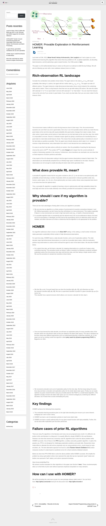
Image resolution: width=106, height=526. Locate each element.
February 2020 (10, 312)
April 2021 (9, 271)
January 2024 (10, 181)
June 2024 (9, 165)
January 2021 (10, 280)
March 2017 (9, 383)
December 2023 (10, 184)
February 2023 (10, 216)
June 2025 (9, 126)
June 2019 (9, 335)
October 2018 (10, 348)
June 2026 (9, 88)
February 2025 (10, 139)
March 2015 (9, 405)
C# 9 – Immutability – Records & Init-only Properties (47, 505)
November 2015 (10, 396)
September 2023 (10, 194)
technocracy (35, 41)
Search (8, 12)
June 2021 (9, 267)
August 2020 (9, 293)
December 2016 (10, 389)
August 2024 (9, 158)
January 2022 (10, 248)
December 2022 (10, 223)
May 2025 (9, 130)
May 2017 (9, 376)
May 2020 (9, 303)
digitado (40, 51)
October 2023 (10, 190)
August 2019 (9, 328)
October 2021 (10, 255)
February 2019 (10, 344)
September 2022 (10, 232)
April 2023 (9, 210)
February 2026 (10, 101)
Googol (67, 150)
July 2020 (9, 296)
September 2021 (10, 258)
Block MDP (63, 232)
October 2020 (10, 290)
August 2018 (9, 354)
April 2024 (9, 171)
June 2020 (9, 299)
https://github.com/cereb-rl (43, 481)
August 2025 (9, 120)
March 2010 (9, 412)
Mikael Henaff (52, 57)
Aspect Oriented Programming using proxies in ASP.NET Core (81, 505)
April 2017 (9, 380)
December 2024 (10, 146)
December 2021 (10, 251)
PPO (57, 441)
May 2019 (9, 338)
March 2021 (9, 274)
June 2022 (9, 242)
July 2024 (9, 162)
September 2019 (10, 325)
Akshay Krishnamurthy (63, 57)
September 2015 (10, 399)
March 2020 (9, 309)
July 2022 (9, 239)
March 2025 (9, 136)
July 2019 (9, 332)
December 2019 (10, 319)
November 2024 (10, 149)
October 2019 (10, 322)
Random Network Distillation (78, 447)
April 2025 (9, 133)
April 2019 (9, 341)
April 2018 (9, 360)
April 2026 (9, 94)
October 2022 (10, 229)
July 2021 (9, 264)
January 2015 (10, 408)
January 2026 (10, 104)
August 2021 (9, 261)
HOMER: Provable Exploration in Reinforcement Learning (60, 46)
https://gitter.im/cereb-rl (75, 481)
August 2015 (9, 402)
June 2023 (9, 203)
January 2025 (10, 142)
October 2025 (10, 114)
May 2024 (9, 168)
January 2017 (10, 386)
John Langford (74, 57)
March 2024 (9, 174)
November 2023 (10, 187)
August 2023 (9, 197)
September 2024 (10, 155)
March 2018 (9, 364)
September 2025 (10, 117)
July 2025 (9, 123)
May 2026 (9, 91)
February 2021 (10, 277)
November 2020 (10, 287)
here (81, 62)
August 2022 (9, 235)
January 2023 (10, 219)
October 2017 (10, 373)
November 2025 (10, 110)
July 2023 (9, 200)
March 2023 (9, 213)
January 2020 (10, 315)
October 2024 (10, 152)
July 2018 (9, 357)
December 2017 (10, 367)
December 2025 (10, 107)
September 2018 (10, 351)
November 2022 (10, 226)
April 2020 (9, 306)
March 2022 (9, 245)
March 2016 (9, 392)
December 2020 (10, 283)
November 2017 (10, 370)
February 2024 (10, 178)
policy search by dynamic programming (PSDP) (80, 337)
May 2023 (9, 207)
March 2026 (9, 98)
